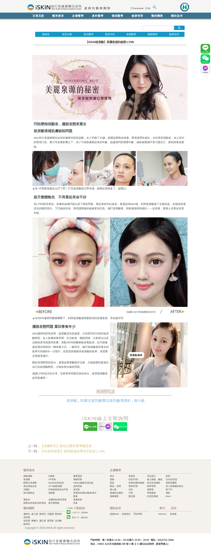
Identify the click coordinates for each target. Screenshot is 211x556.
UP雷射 (52, 479)
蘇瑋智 (26, 524)
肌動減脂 (27, 476)
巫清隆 (58, 520)
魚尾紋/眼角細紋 (136, 482)
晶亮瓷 (76, 489)
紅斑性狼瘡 (152, 496)
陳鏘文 (34, 520)
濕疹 (168, 493)
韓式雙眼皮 (28, 493)
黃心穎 (34, 514)
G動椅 (51, 476)
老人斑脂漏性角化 (174, 486)
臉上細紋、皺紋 (154, 479)
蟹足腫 (132, 496)
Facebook (138, 8)
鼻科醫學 (98, 15)
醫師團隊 (157, 15)
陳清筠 (42, 514)
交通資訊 (126, 514)
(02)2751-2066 (166, 540)
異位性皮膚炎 (153, 482)
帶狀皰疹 (151, 493)
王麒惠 (50, 514)
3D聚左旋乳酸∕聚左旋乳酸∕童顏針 (105, 400)
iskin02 (84, 517)
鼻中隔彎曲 (53, 503)
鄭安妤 (58, 514)
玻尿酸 (72, 400)
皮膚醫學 (78, 15)
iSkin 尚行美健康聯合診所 (68, 7)
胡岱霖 (26, 520)
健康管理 (137, 15)
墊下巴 (169, 489)
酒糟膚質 (114, 496)
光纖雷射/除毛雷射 (57, 499)
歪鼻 (75, 503)
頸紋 (112, 482)
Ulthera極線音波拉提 (83, 482)
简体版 (173, 514)
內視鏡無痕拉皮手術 (58, 489)
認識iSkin (114, 514)
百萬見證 (38, 15)
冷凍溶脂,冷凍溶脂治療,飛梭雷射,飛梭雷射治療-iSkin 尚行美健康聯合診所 (52, 541)
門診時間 (137, 514)
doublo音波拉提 (56, 482)
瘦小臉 (139, 400)
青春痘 (132, 476)
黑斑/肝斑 (133, 486)
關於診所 (177, 15)
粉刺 (168, 476)
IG (149, 8)
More (168, 496)
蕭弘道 (42, 520)
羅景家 (50, 520)
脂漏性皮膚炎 (116, 493)
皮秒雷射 (77, 486)
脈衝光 (26, 499)
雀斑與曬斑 (171, 482)
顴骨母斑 (151, 486)
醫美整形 (58, 15)
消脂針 (26, 489)
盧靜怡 (26, 514)
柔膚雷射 (77, 499)
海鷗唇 (51, 493)
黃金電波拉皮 (30, 486)
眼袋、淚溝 (115, 486)
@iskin (84, 512)
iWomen (162, 514)
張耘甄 (26, 517)
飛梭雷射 (77, 479)
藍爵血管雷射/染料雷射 (34, 503)
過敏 (112, 479)
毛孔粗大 (151, 476)
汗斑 (131, 493)
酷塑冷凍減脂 (30, 482)
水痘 (131, 489)
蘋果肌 (150, 489)
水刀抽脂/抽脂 (55, 486)
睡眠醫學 (117, 15)
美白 (112, 476)
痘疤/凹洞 (133, 479)
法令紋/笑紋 (171, 479)
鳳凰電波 (77, 476)
